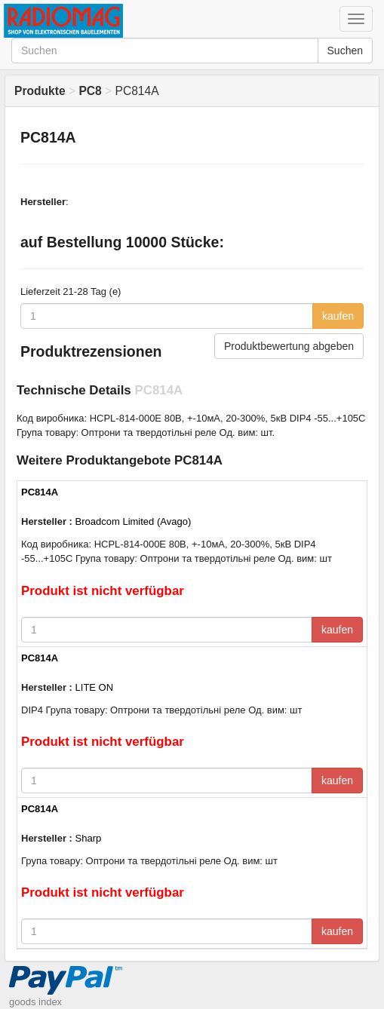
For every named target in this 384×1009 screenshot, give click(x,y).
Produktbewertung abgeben (289, 346)
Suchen (345, 50)
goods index (35, 1001)
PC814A (39, 492)
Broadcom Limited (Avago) (133, 521)
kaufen (338, 316)
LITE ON (94, 687)
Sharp (88, 838)
